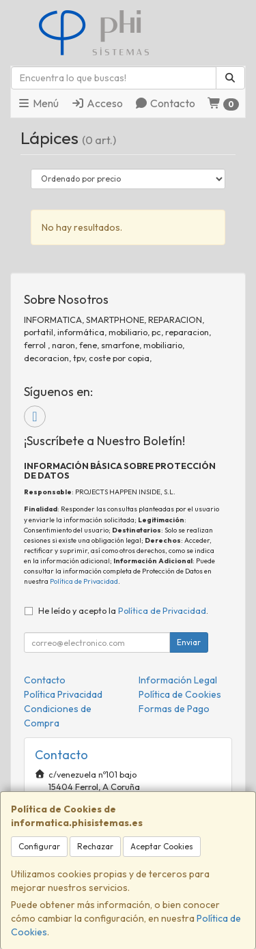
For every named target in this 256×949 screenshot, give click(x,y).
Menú (38, 103)
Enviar (189, 642)
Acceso (97, 103)
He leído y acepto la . (123, 610)
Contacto (164, 103)
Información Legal (178, 680)
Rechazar (95, 846)
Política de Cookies (180, 694)
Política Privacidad (63, 694)
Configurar (39, 846)
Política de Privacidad (84, 581)
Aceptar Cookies (161, 846)
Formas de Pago (174, 709)
